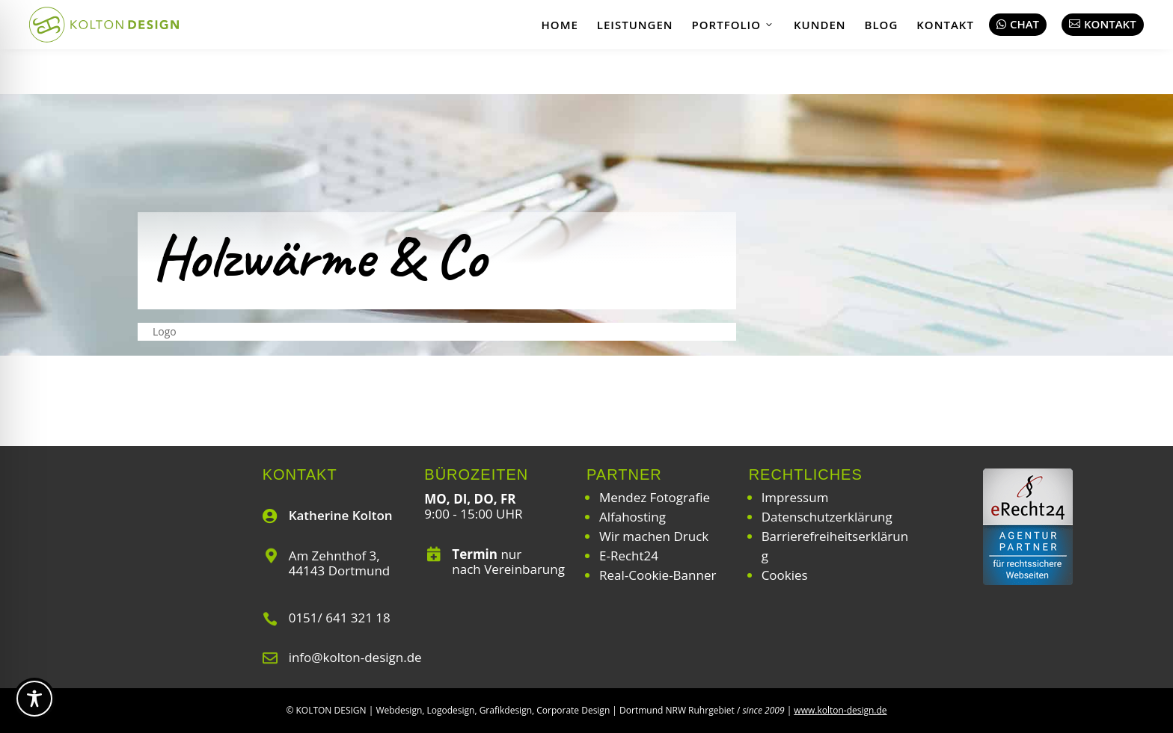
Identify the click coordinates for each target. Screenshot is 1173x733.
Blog (881, 24)
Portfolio (733, 24)
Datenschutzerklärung (827, 516)
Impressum (795, 497)
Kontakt (945, 24)
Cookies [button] (785, 575)
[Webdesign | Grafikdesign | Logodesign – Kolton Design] (104, 24)
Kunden (820, 24)
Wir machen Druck (653, 536)
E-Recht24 (628, 555)
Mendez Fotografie (654, 497)
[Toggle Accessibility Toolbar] (34, 698)
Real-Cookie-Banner (657, 575)
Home (560, 24)
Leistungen (635, 24)
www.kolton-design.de (840, 710)
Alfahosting (632, 516)
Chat (1017, 23)
